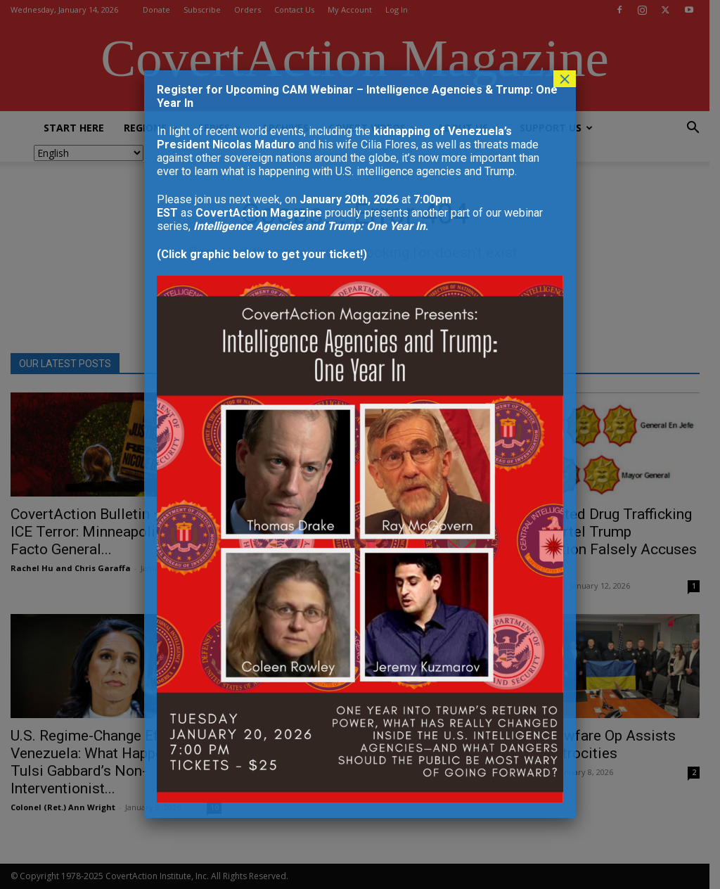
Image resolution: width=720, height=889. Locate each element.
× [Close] (564, 78)
